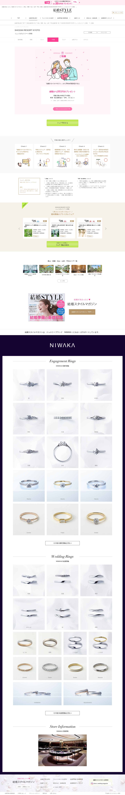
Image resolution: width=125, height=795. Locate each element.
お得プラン (75, 39)
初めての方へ (44, 787)
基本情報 (20, 39)
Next (105, 229)
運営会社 (45, 793)
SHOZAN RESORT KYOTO (27, 31)
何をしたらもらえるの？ (62, 109)
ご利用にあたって (21, 793)
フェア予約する (62, 123)
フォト (42, 39)
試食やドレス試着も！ (62, 244)
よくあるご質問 (57, 787)
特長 (31, 39)
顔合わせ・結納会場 (59, 783)
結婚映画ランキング (76, 783)
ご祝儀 (53, 39)
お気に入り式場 (117, 12)
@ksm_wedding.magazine (100, 783)
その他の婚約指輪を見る (62, 543)
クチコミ (85, 39)
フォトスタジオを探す (60, 779)
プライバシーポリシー (34, 793)
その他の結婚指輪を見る (62, 713)
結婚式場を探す (45, 779)
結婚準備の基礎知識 (76, 779)
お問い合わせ (53, 793)
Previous (19, 229)
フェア (64, 39)
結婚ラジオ (43, 783)
